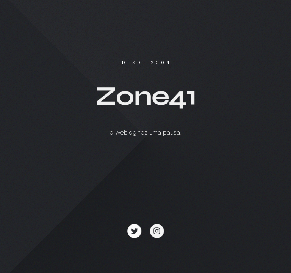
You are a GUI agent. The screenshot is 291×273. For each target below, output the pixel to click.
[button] (135, 231)
